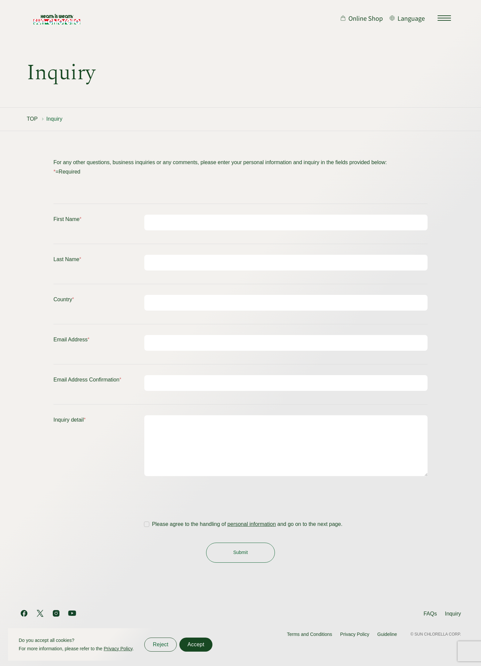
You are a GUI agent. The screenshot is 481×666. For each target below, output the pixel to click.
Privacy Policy (354, 634)
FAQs (430, 614)
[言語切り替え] (407, 18)
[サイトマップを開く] (444, 18)
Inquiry (453, 614)
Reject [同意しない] (160, 644)
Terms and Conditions (309, 634)
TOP (32, 119)
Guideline (387, 634)
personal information (251, 534)
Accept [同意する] (195, 644)
